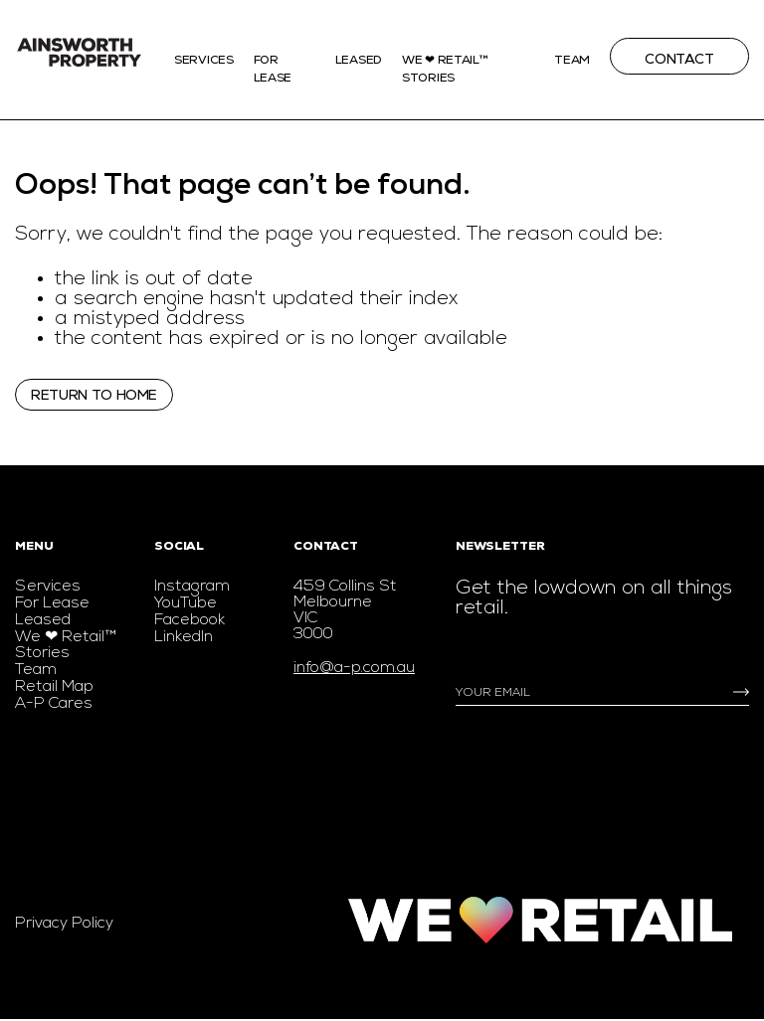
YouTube (185, 603)
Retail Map (54, 687)
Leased (358, 60)
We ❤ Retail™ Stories (65, 645)
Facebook (189, 620)
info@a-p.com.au (354, 668)
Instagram (192, 587)
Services (204, 60)
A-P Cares (54, 704)
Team (572, 60)
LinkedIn (183, 637)
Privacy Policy (64, 924)
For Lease (52, 603)
